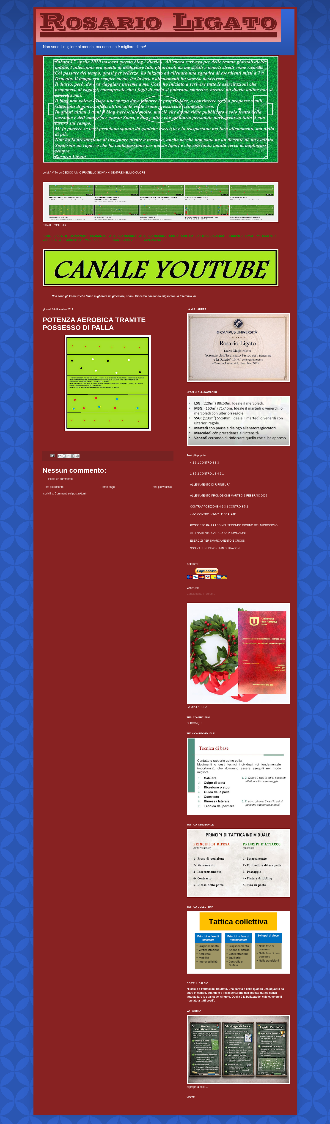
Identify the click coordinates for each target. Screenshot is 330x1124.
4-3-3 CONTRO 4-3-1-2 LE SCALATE (213, 514)
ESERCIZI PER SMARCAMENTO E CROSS (217, 540)
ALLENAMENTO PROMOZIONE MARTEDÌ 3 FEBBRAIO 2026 (228, 495)
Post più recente (54, 487)
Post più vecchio (162, 487)
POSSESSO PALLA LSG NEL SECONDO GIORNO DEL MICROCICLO (234, 525)
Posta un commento (60, 479)
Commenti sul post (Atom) (71, 493)
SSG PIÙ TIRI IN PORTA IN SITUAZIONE (215, 548)
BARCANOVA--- (80, 236)
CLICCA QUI (194, 723)
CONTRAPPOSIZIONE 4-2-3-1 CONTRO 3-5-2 (219, 506)
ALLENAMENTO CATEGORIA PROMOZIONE (218, 533)
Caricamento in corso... (201, 593)
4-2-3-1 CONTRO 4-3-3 (204, 462)
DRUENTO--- (62, 236)
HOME (47, 236)
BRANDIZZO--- (99, 236)
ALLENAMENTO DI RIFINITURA (210, 484)
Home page (108, 487)
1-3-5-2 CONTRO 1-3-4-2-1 (207, 473)
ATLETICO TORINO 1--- (124, 236)
